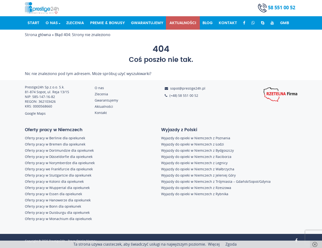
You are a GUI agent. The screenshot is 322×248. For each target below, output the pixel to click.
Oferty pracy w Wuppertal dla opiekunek (57, 187)
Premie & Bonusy (107, 23)
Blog (207, 23)
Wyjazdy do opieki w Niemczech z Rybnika (194, 194)
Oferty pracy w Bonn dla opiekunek (53, 206)
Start (33, 23)
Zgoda (231, 244)
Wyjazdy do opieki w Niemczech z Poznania (195, 138)
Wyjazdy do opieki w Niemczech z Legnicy (194, 163)
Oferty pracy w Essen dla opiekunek (53, 194)
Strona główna (38, 34)
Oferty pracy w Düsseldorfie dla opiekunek (59, 156)
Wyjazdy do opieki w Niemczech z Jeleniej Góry (198, 175)
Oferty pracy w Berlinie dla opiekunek (55, 138)
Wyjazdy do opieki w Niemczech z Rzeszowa (196, 187)
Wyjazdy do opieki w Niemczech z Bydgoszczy (197, 150)
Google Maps (35, 113)
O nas (52, 23)
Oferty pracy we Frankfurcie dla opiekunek (59, 169)
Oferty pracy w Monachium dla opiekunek (58, 218)
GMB (284, 23)
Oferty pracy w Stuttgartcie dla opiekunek (58, 175)
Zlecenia (75, 23)
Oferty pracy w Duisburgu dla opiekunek (57, 212)
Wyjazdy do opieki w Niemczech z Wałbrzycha (197, 169)
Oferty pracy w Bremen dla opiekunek (55, 144)
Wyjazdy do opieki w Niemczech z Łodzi (192, 144)
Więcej (214, 244)
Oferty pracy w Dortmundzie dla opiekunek (59, 150)
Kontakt (228, 23)
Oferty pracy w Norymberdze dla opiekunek (60, 163)
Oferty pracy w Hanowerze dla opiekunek (58, 200)
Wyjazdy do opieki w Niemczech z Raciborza (196, 156)
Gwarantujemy (147, 23)
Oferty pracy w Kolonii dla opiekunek (54, 181)
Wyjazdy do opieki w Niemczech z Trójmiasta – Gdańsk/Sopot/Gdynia (216, 181)
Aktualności (182, 23)
